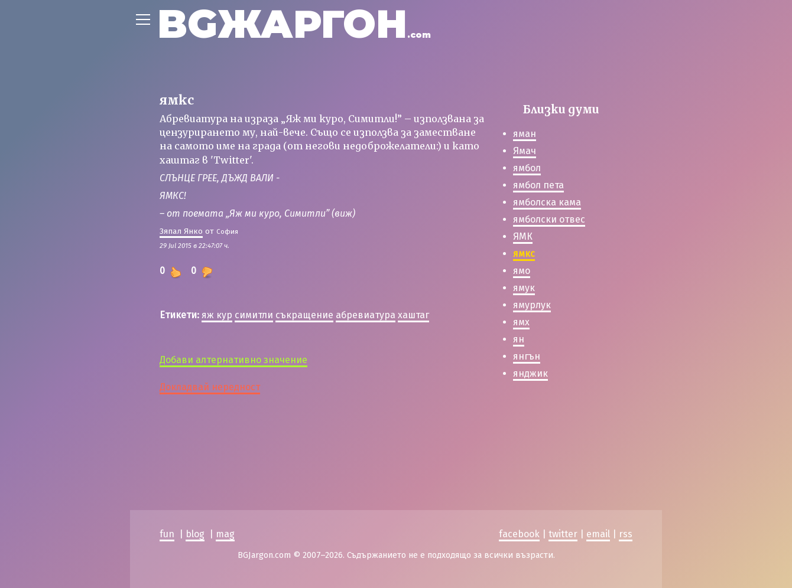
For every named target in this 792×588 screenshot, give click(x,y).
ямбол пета (538, 185)
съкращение (304, 315)
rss (625, 534)
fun (167, 534)
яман (524, 133)
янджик (530, 373)
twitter (562, 534)
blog (195, 534)
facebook (519, 534)
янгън (526, 356)
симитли (254, 315)
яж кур (217, 315)
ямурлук (532, 305)
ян (518, 339)
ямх (521, 322)
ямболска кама (547, 202)
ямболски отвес (549, 219)
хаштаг (413, 315)
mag (225, 534)
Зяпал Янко (181, 231)
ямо (521, 270)
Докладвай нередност (210, 387)
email (598, 534)
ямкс (524, 253)
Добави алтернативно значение (233, 359)
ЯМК (523, 236)
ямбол (527, 168)
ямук (524, 287)
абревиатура (365, 315)
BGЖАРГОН (294, 24)
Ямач (524, 150)
